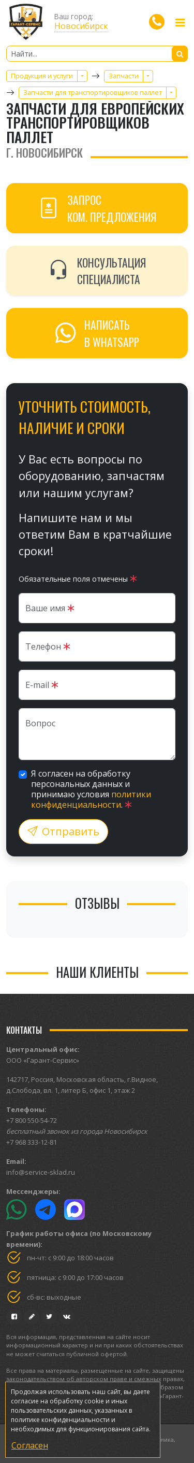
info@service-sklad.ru (40, 1172)
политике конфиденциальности (60, 1419)
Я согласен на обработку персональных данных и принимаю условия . (91, 789)
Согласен (29, 1445)
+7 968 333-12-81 (31, 1142)
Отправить (63, 831)
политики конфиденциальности (91, 799)
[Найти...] (97, 54)
